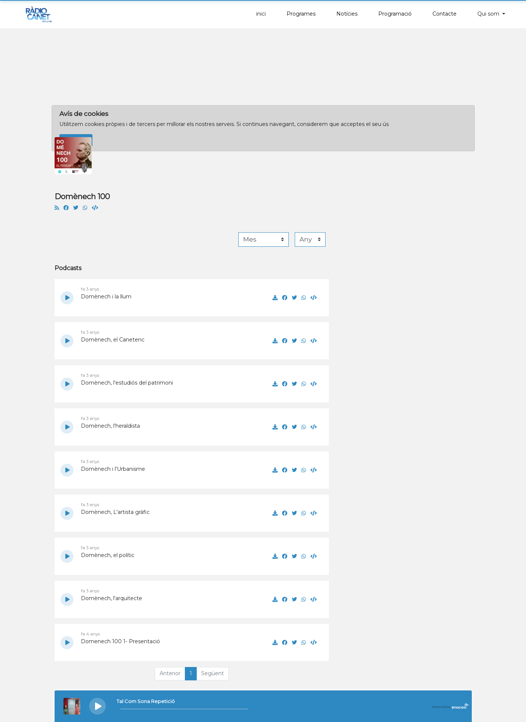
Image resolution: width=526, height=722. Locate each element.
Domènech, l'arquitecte (111, 598)
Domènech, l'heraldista (110, 425)
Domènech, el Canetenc (112, 339)
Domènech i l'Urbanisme (113, 469)
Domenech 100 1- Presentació (120, 641)
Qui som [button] (489, 13)
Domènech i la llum (106, 296)
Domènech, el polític (107, 555)
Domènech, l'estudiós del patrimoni (127, 382)
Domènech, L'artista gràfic (115, 512)
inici (261, 13)
